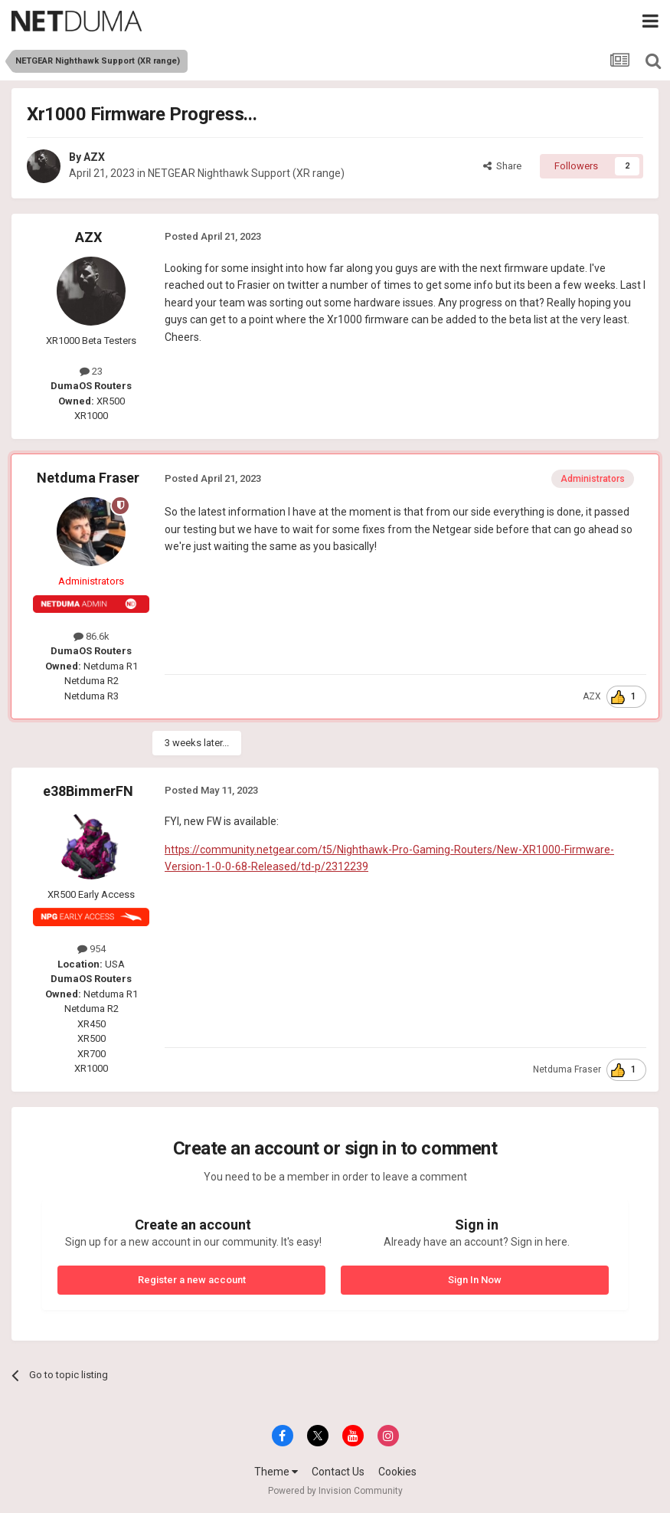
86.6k (91, 636)
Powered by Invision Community (335, 1490)
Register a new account (192, 1279)
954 (91, 949)
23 (91, 371)
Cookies (397, 1472)
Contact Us (338, 1472)
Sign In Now (475, 1279)
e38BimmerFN (88, 791)
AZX (94, 157)
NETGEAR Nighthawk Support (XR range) (246, 173)
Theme (276, 1472)
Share (502, 166)
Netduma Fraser (88, 478)
